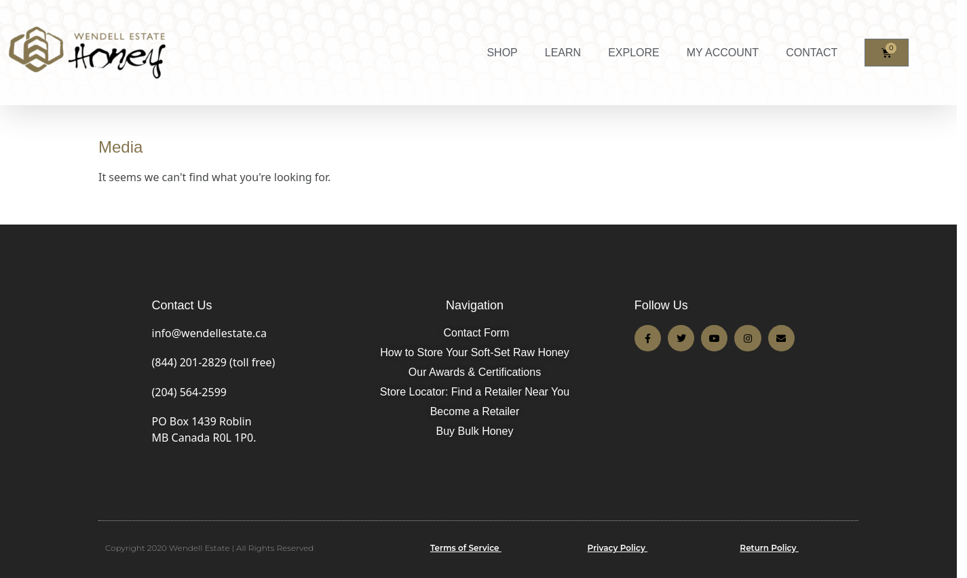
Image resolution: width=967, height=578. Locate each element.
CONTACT (811, 52)
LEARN (563, 52)
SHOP (502, 52)
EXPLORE (634, 52)
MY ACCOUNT (723, 52)
